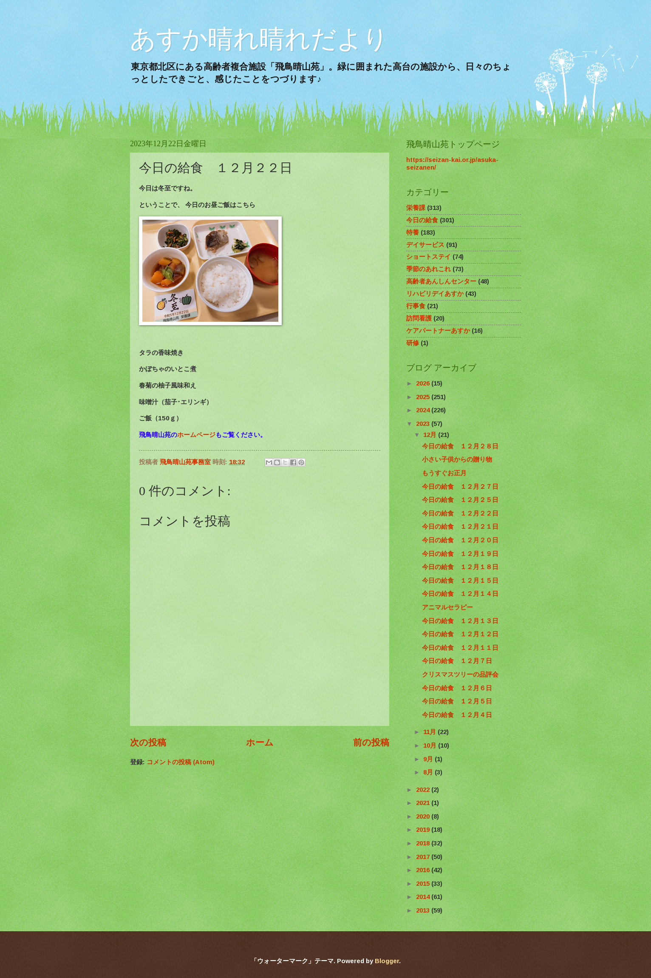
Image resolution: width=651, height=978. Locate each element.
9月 (429, 759)
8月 (429, 772)
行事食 (415, 306)
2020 (423, 816)
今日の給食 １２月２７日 (460, 486)
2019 (423, 829)
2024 (423, 410)
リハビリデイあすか (435, 293)
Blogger (387, 961)
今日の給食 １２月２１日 (460, 526)
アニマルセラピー (447, 607)
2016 (423, 870)
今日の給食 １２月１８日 (460, 567)
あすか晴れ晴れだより (259, 39)
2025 (423, 397)
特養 (412, 232)
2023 (423, 423)
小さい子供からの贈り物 (457, 459)
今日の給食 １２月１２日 (460, 634)
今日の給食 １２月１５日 (460, 580)
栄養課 (415, 207)
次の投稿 (148, 742)
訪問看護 (419, 318)
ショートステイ (428, 256)
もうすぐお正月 (444, 473)
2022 (423, 789)
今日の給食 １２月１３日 (460, 621)
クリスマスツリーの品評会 (460, 674)
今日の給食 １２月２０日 (460, 540)
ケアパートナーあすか (438, 330)
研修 (412, 343)
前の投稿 (371, 742)
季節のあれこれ (428, 269)
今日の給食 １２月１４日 (460, 593)
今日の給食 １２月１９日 (460, 553)
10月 (430, 745)
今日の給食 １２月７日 (457, 661)
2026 (423, 383)
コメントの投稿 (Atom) (181, 762)
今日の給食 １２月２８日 (460, 446)
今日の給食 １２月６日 (457, 688)
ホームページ (196, 434)
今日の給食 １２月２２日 (460, 513)
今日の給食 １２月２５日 (460, 499)
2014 (423, 896)
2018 (423, 843)
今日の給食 (422, 220)
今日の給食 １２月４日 (457, 715)
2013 (423, 910)
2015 (423, 883)
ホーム (260, 742)
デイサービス (425, 244)
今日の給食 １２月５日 (457, 701)
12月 (430, 434)
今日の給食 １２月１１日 (460, 647)
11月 (430, 732)
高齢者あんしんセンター (441, 281)
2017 (423, 856)
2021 (423, 802)
